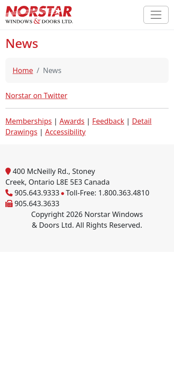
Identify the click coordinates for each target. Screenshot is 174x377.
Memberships (28, 121)
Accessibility (65, 132)
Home (23, 70)
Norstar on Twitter (36, 95)
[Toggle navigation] (156, 15)
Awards (72, 121)
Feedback (108, 121)
